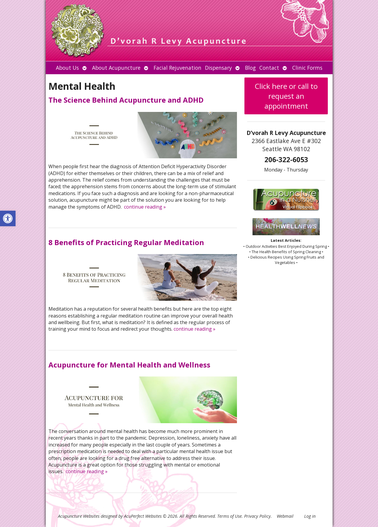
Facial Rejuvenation (177, 67)
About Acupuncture (116, 67)
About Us (67, 67)
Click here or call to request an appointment (286, 96)
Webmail (285, 516)
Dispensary (218, 67)
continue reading (145, 206)
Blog (250, 67)
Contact (269, 67)
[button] (8, 218)
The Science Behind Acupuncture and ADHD (125, 100)
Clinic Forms (307, 67)
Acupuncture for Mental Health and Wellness (129, 365)
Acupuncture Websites (79, 516)
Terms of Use (229, 516)
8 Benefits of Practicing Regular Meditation (126, 242)
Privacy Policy (257, 516)
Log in (310, 516)
